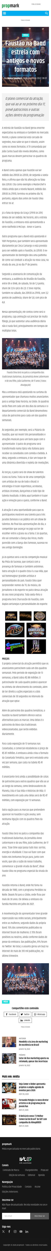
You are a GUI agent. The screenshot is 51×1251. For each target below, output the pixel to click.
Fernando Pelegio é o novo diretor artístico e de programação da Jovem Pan (34, 1103)
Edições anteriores (10, 1192)
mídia (25, 35)
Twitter (25, 1014)
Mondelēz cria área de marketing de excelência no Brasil (33, 1043)
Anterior (22, 1038)
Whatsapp (39, 1014)
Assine (37, 1187)
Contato (28, 1187)
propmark (20, 1245)
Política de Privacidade (12, 1187)
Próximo (22, 1055)
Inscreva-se (40, 1216)
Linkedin (25, 1020)
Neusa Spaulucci (13, 78)
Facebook (11, 1014)
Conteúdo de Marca (11, 1170)
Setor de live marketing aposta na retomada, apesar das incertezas (34, 1059)
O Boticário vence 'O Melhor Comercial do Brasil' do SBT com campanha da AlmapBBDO (33, 1119)
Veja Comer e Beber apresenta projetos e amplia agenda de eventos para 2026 (32, 1087)
